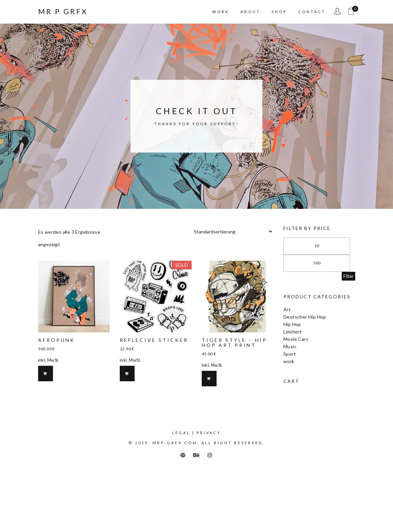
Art (287, 309)
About (250, 11)
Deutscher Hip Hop (304, 317)
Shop (279, 11)
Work (220, 11)
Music (290, 346)
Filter (348, 276)
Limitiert (292, 331)
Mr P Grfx (63, 11)
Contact (312, 11)
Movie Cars (295, 339)
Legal (181, 432)
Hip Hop (292, 324)
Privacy (209, 432)
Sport (289, 354)
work (288, 361)
